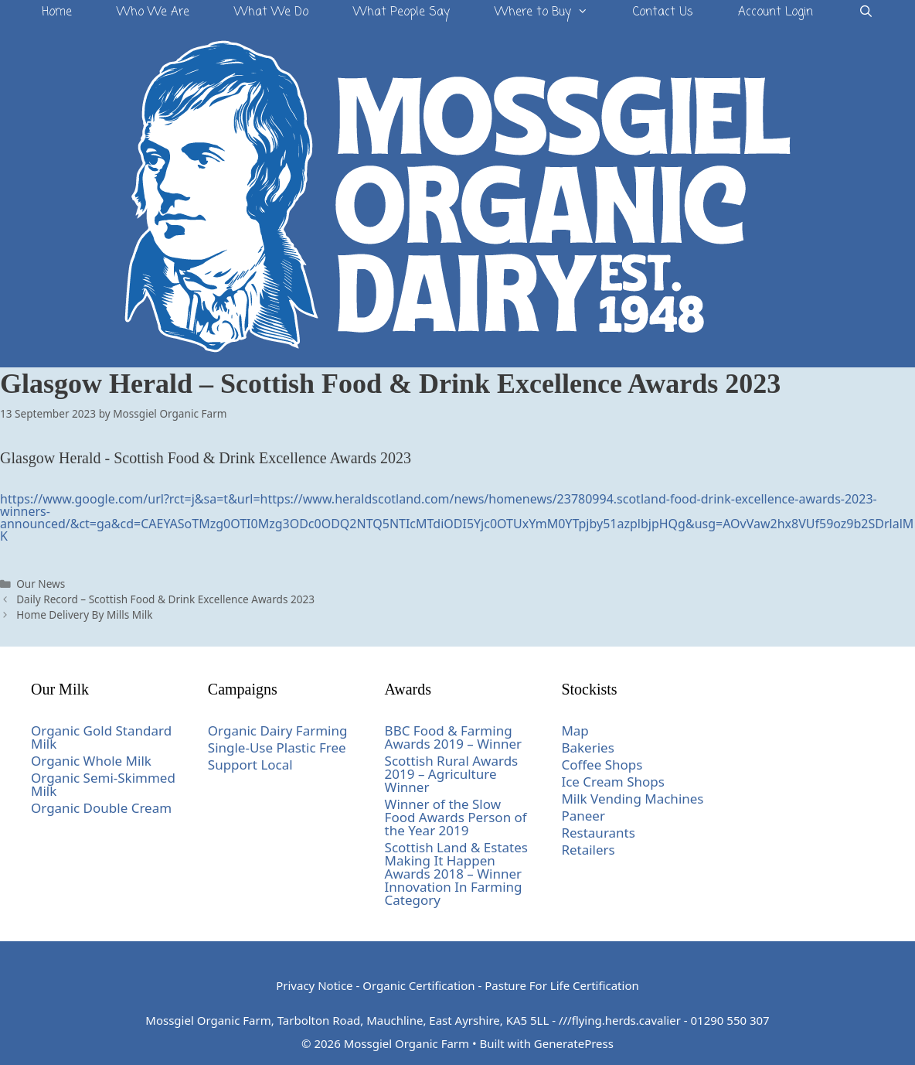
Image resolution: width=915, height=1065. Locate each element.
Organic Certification (418, 985)
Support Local (250, 764)
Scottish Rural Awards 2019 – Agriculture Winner (452, 774)
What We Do (271, 12)
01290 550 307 (730, 1020)
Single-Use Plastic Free (277, 747)
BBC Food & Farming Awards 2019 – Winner (453, 737)
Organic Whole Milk (91, 761)
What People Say (401, 12)
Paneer (583, 815)
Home (57, 12)
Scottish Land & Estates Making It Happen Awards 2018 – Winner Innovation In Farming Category (456, 873)
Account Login (775, 12)
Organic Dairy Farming (278, 730)
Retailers (587, 849)
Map (574, 730)
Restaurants (598, 832)
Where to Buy (553, 13)
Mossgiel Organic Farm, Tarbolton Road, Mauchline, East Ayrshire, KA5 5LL (347, 1020)
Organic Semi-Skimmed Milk (103, 784)
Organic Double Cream (101, 808)
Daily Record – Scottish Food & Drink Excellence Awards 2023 (165, 599)
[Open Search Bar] (865, 13)
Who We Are (153, 12)
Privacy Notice (314, 985)
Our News (40, 583)
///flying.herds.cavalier (620, 1020)
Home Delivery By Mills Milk (84, 614)
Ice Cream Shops (613, 781)
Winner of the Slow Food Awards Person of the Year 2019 (456, 817)
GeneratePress (574, 1043)
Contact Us (663, 12)
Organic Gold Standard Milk (101, 737)
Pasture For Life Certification (562, 985)
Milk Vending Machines (632, 798)
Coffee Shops (601, 764)
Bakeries (587, 747)
